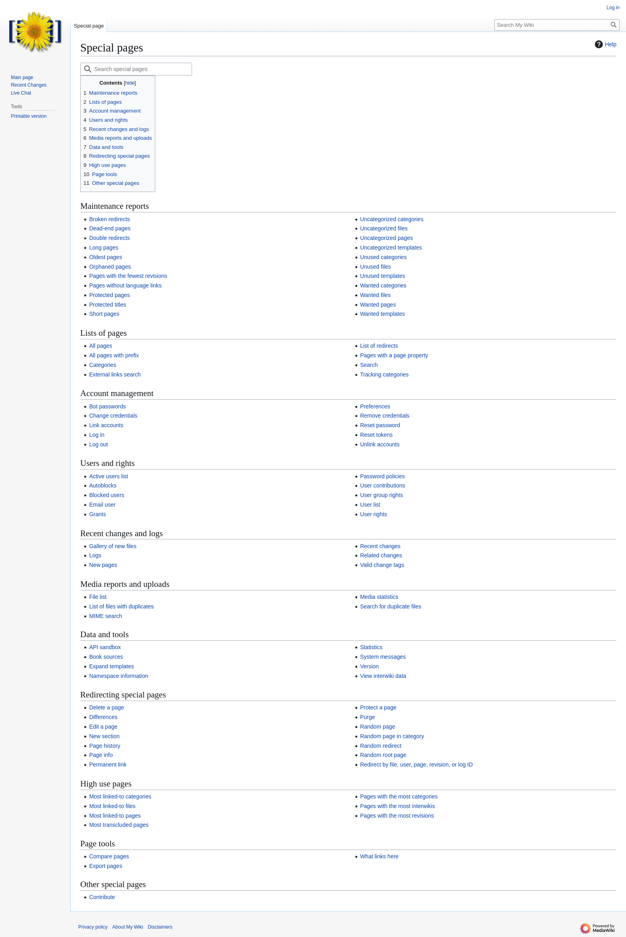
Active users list (108, 476)
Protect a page (378, 707)
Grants (97, 514)
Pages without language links (125, 285)
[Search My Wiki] (557, 25)
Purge (367, 717)
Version (369, 666)
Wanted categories (383, 285)
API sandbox (105, 647)
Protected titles (107, 304)
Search (369, 365)
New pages (103, 565)
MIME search (105, 616)
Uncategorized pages (386, 238)
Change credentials (113, 415)
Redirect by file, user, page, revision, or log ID (416, 764)
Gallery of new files (112, 546)
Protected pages (109, 295)
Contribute (102, 897)
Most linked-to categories (120, 796)
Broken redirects (109, 219)
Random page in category (392, 736)
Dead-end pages (110, 228)
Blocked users (106, 495)
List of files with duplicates (121, 606)
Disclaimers (160, 927)
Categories (102, 365)
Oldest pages (105, 257)
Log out (98, 444)
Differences (103, 717)
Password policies (382, 476)
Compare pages (109, 856)
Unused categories (383, 257)
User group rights (381, 495)
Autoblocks (102, 485)
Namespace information (118, 676)
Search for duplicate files (390, 606)
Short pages (104, 314)
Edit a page (103, 726)
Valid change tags (382, 565)
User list (370, 504)
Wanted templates (382, 314)
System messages (383, 657)
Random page (377, 726)
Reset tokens (376, 435)
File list (98, 597)
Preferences (375, 406)
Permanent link (107, 764)
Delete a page (106, 707)
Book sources (106, 657)
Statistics (371, 647)
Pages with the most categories (399, 796)
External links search (115, 374)
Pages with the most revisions (397, 815)
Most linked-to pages (115, 815)
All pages (100, 346)
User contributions (382, 485)
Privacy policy (92, 927)
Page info (101, 755)
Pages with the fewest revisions (128, 276)
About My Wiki (127, 927)
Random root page (383, 755)
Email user (102, 504)
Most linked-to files (112, 806)
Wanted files (375, 295)
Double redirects (109, 238)
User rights (373, 514)
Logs (95, 555)
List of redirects (379, 346)
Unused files (375, 266)
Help (604, 44)
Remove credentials (385, 415)
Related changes (381, 555)
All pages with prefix (114, 355)
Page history (104, 746)
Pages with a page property (394, 355)
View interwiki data (383, 676)
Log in (96, 435)
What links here (379, 856)
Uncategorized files (384, 228)
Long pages (103, 247)
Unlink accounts (380, 444)
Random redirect (381, 746)
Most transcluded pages (119, 825)
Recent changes (380, 546)
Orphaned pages (110, 266)
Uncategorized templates (391, 247)
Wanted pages (378, 304)
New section (104, 736)
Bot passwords (107, 406)
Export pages (105, 866)
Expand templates (111, 666)
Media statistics (379, 597)
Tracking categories (384, 374)
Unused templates (382, 276)
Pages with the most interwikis (397, 806)
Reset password (380, 425)
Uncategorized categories (392, 219)
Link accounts (106, 425)
